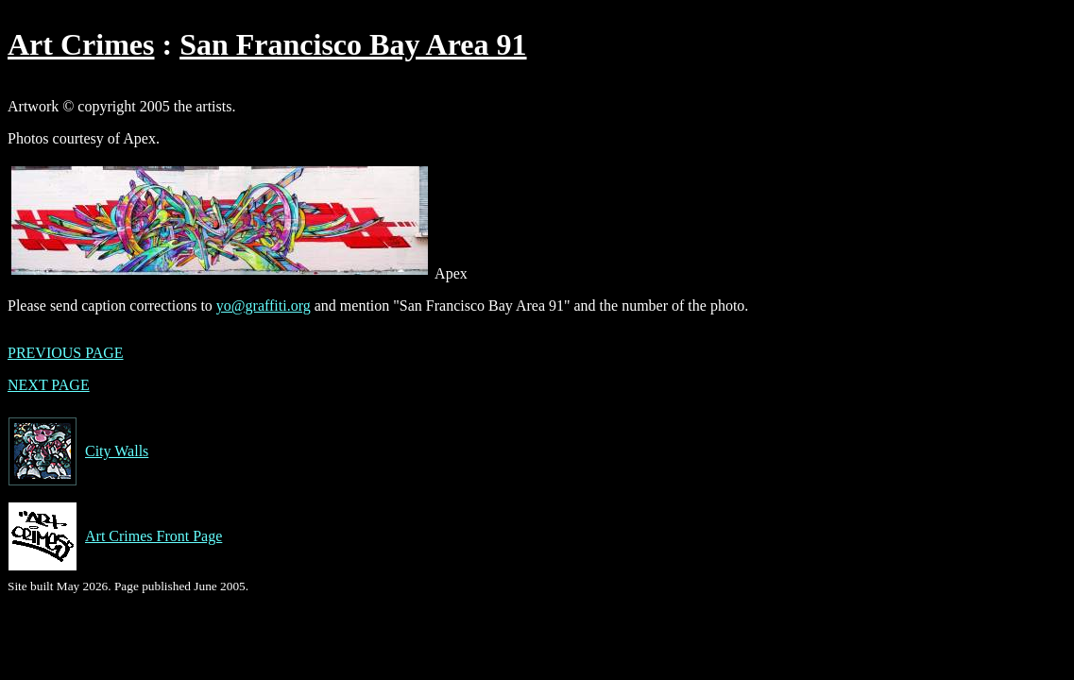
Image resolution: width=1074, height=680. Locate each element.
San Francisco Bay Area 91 (352, 44)
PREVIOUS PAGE (66, 353)
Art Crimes (81, 44)
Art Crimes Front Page (115, 536)
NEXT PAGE (49, 385)
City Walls (78, 451)
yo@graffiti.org (263, 306)
